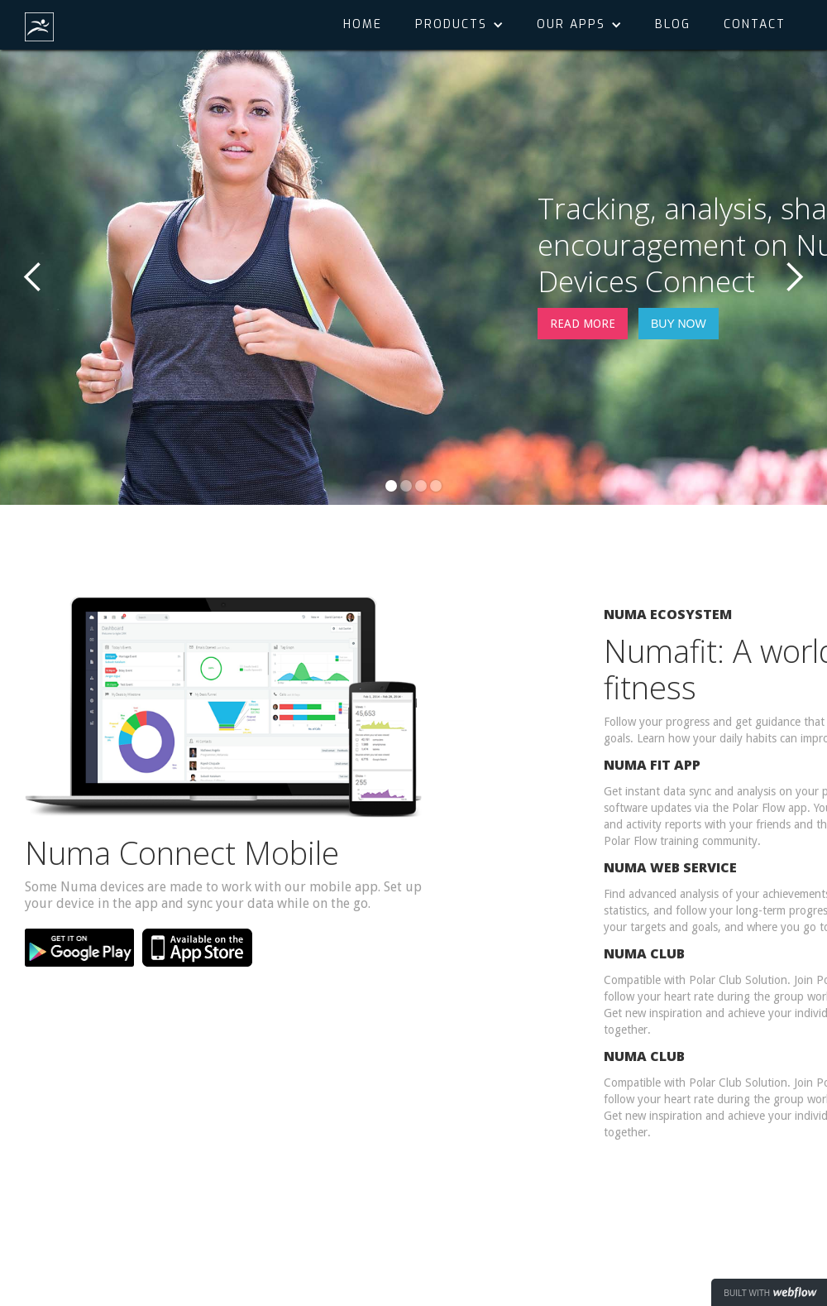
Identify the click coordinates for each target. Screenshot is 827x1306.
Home (362, 24)
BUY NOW (678, 323)
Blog (673, 24)
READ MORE (582, 323)
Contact (755, 24)
